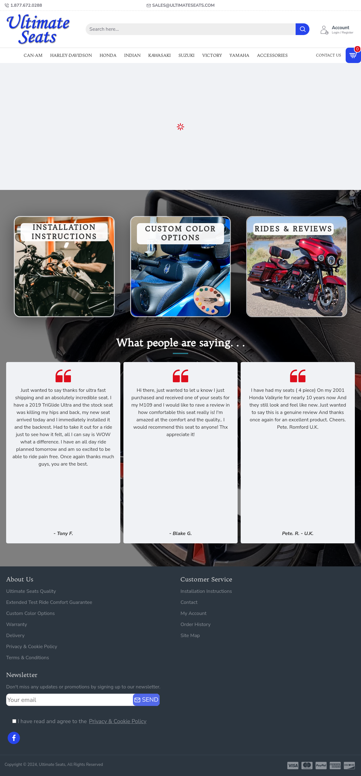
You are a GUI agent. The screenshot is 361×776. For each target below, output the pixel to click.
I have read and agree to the (79, 721)
